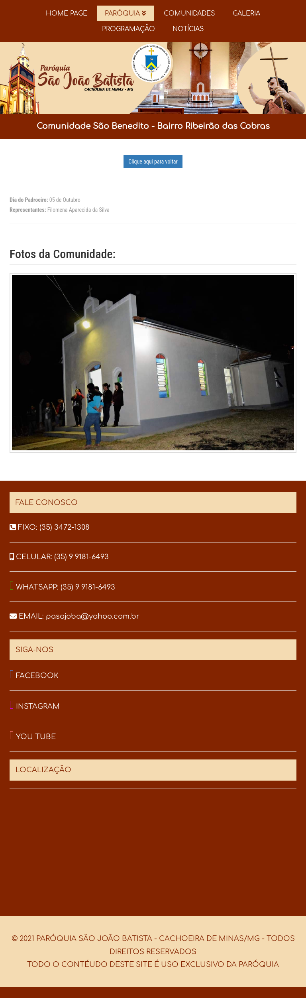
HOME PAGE (66, 13)
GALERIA (246, 13)
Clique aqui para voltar (153, 161)
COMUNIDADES (189, 13)
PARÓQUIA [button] (125, 13)
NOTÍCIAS (188, 29)
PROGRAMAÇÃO (128, 29)
